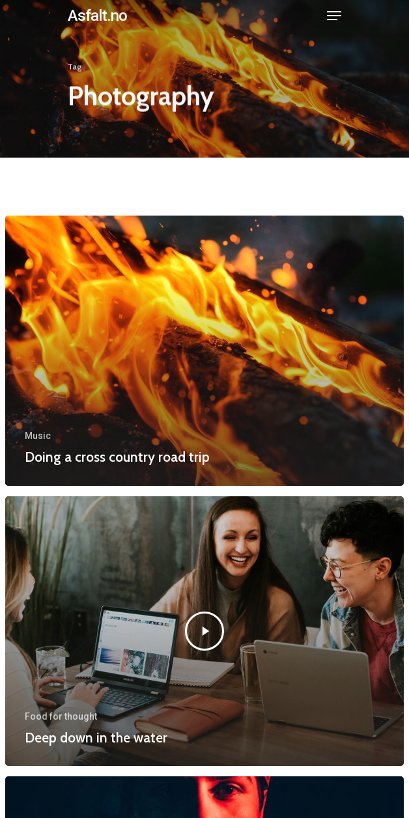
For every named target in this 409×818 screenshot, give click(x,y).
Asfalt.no (97, 15)
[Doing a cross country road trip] (204, 350)
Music (38, 435)
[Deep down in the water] (204, 631)
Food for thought (61, 716)
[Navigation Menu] (334, 15)
